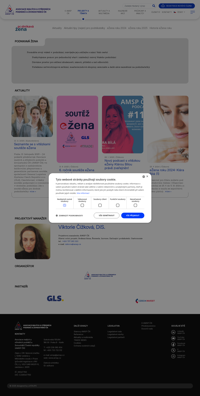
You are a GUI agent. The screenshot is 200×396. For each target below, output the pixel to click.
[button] (69, 215)
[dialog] (100, 198)
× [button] (147, 176)
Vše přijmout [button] (132, 215)
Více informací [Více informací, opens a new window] (83, 193)
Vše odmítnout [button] (106, 215)
